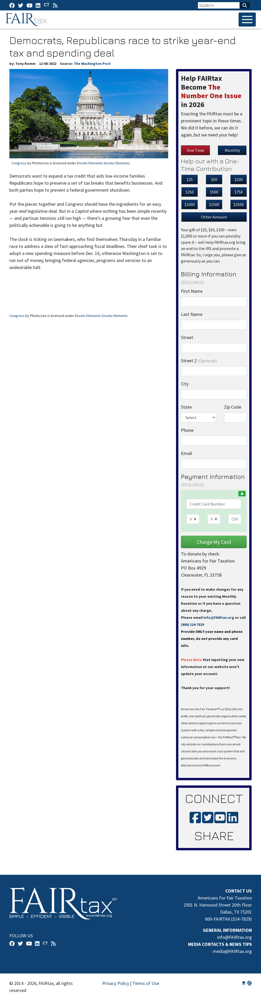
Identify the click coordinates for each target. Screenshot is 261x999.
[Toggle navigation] (247, 20)
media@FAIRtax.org (232, 951)
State (186, 407)
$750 (239, 192)
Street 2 (199, 361)
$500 (214, 192)
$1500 (214, 204)
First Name (192, 291)
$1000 (190, 204)
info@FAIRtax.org (218, 617)
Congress (19, 163)
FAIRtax (26, 19)
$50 (214, 179)
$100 (239, 179)
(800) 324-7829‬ (192, 624)
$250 (190, 192)
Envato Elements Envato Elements (103, 163)
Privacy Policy (115, 983)
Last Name (191, 314)
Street (187, 337)
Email (186, 453)
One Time (195, 150)
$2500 (239, 204)
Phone (187, 430)
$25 (190, 179)
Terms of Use (145, 983)
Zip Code (232, 407)
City (185, 384)
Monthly (232, 150)
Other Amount (214, 217)
